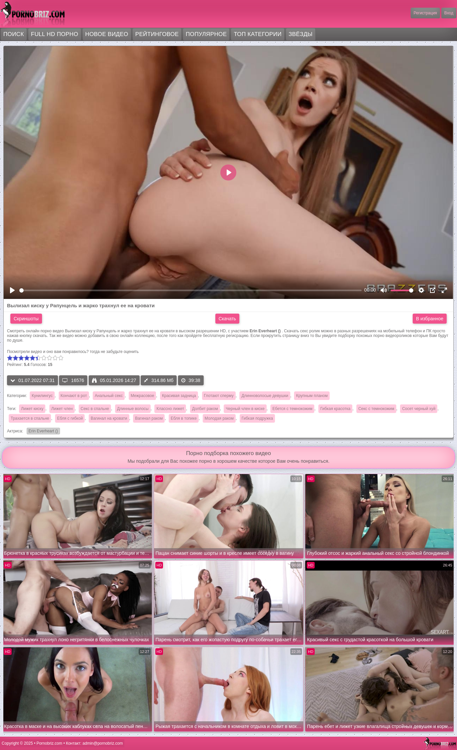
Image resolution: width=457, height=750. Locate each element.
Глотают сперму (219, 395)
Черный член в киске (245, 408)
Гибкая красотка (335, 408)
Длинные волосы (133, 408)
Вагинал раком (149, 418)
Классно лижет (170, 408)
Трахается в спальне (30, 418)
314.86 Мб (158, 380)
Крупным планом (312, 395)
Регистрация (425, 13)
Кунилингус (42, 395)
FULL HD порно (54, 34)
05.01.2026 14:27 (114, 380)
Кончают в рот (74, 395)
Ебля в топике (184, 418)
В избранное (429, 318)
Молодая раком (219, 418)
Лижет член (62, 408)
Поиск (13, 34)
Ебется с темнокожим (292, 408)
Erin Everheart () (42, 431)
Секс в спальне (95, 408)
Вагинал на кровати (109, 418)
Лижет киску (32, 408)
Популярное (206, 34)
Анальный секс (109, 395)
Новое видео (106, 34)
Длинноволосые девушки (264, 395)
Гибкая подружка (257, 418)
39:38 (190, 380)
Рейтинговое (157, 34)
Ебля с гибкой (70, 418)
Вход (448, 13)
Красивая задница (179, 395)
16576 (73, 380)
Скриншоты (26, 318)
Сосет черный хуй (418, 408)
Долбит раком (205, 408)
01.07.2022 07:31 (32, 380)
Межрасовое (142, 395)
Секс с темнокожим (376, 408)
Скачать (227, 318)
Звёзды (301, 34)
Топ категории (257, 34)
